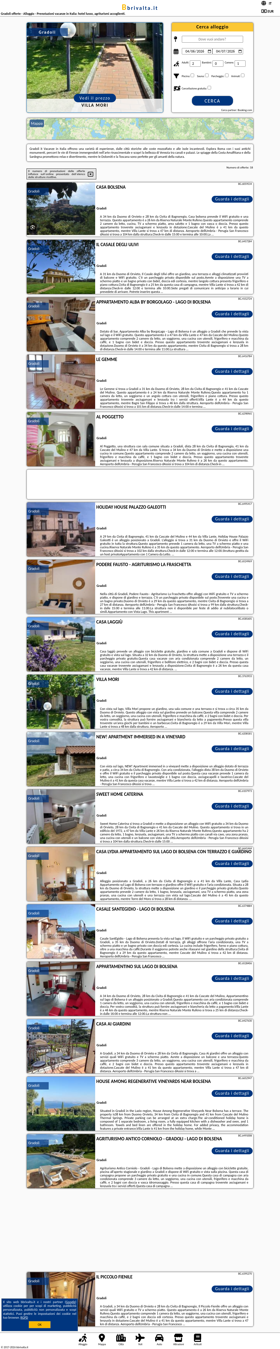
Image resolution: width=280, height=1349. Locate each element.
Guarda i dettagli (232, 199)
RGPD (24, 1317)
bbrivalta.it (140, 8)
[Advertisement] (140, 1231)
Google (70, 1302)
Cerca (212, 101)
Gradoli (33, 191)
